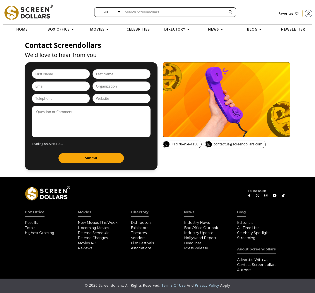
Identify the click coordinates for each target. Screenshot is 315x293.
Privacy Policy (207, 285)
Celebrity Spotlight (253, 233)
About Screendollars (256, 249)
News (189, 212)
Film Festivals (142, 243)
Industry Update (198, 233)
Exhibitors (139, 228)
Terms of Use (174, 285)
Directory (140, 212)
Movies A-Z (87, 243)
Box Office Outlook (201, 228)
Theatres (139, 233)
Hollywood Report (200, 238)
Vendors (138, 238)
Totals (30, 228)
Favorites (289, 13)
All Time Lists (248, 228)
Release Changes (93, 238)
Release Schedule (94, 233)
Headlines (192, 243)
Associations (141, 248)
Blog (241, 212)
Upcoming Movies (93, 228)
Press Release (196, 248)
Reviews (85, 248)
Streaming (246, 238)
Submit (91, 158)
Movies (84, 212)
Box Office (35, 212)
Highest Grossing (39, 233)
